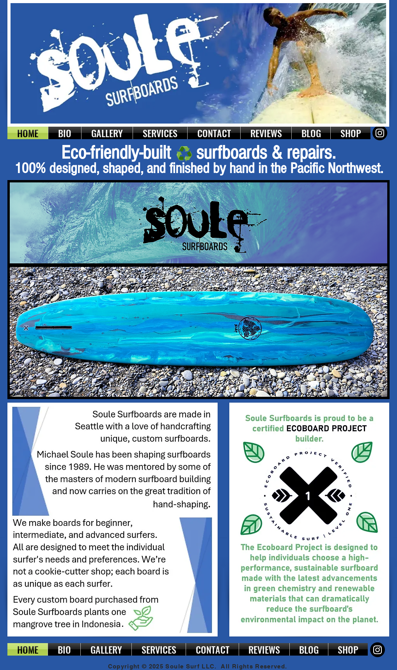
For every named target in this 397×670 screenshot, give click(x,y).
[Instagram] (379, 133)
